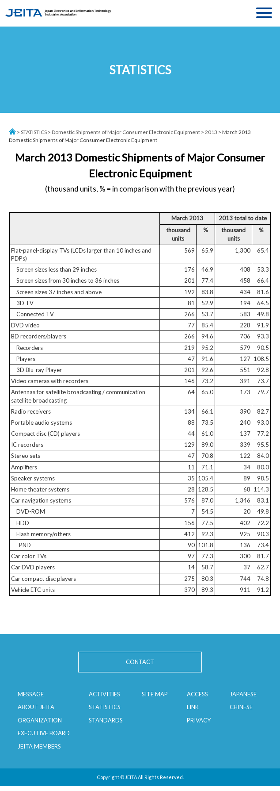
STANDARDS (106, 720)
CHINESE (241, 706)
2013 (211, 132)
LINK (193, 706)
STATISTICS (34, 132)
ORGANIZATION (40, 720)
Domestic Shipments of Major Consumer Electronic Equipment (126, 132)
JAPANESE (243, 694)
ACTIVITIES (104, 694)
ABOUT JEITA (36, 706)
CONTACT (140, 661)
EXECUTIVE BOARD (44, 733)
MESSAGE (31, 694)
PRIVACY (199, 720)
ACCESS (197, 694)
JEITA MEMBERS (39, 746)
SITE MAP (155, 694)
